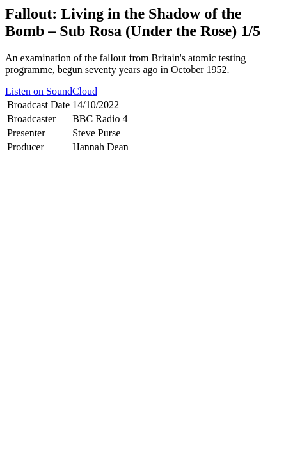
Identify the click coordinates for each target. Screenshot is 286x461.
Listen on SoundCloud (51, 91)
